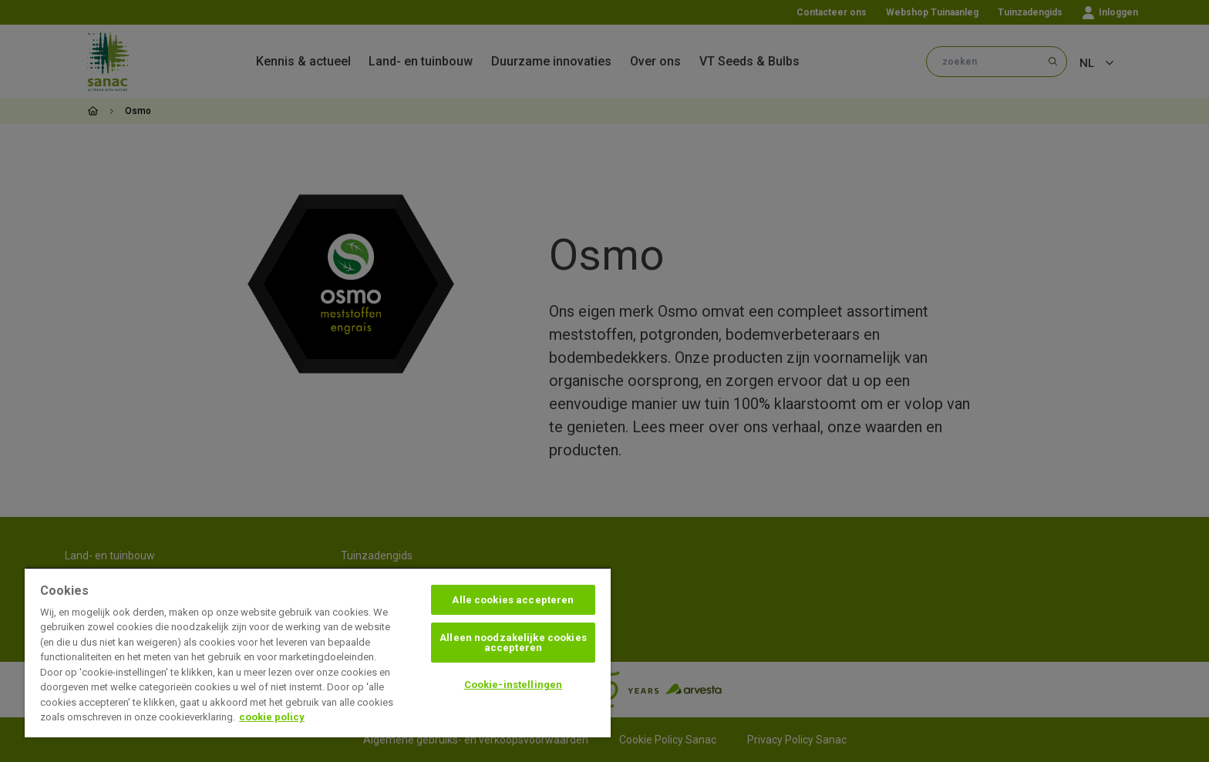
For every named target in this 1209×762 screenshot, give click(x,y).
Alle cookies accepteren (513, 600)
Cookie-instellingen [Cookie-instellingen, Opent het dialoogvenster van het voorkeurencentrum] (513, 684)
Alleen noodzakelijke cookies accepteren (513, 642)
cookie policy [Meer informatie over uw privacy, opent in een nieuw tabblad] (272, 717)
